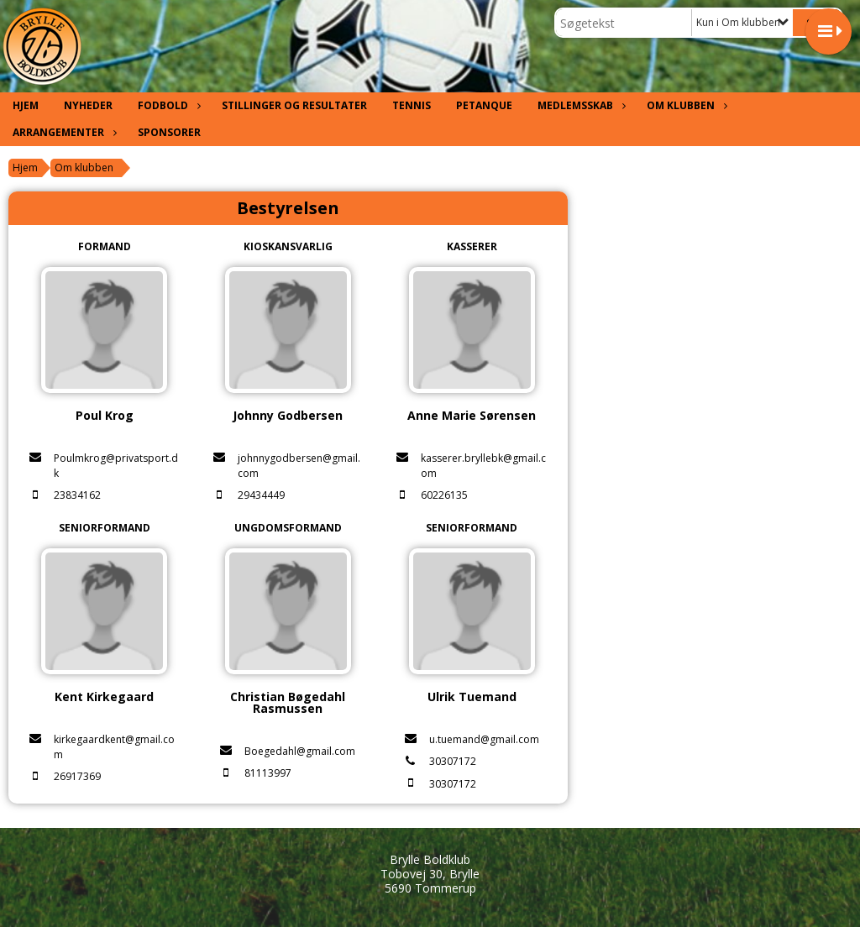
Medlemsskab (579, 105)
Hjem (26, 105)
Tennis (411, 105)
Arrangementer (63, 132)
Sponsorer (169, 132)
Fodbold (167, 105)
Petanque (484, 105)
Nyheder (88, 105)
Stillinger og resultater (294, 105)
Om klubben (685, 105)
